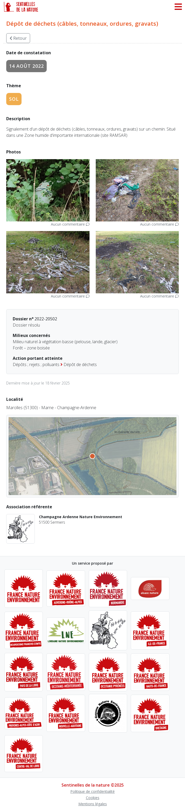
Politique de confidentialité (92, 791)
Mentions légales (92, 803)
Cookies (92, 797)
